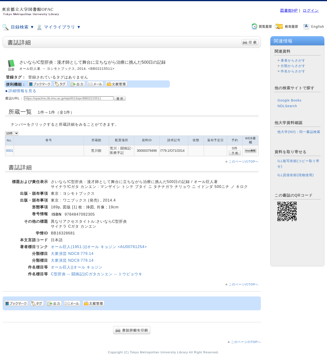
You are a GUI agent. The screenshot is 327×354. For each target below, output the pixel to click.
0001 (9, 150)
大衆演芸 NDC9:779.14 (72, 260)
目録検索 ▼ (18, 27)
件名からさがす (293, 71)
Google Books (289, 100)
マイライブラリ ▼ (58, 27)
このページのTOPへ (244, 161)
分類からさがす (293, 66)
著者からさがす (293, 60)
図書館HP (289, 10)
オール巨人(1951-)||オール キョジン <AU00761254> (99, 247)
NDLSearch (287, 106)
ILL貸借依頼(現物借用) (295, 175)
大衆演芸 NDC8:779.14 (72, 254)
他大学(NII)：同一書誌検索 (298, 132)
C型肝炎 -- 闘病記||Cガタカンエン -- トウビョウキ (96, 274)
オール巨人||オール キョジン (77, 267)
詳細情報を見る (22, 91)
